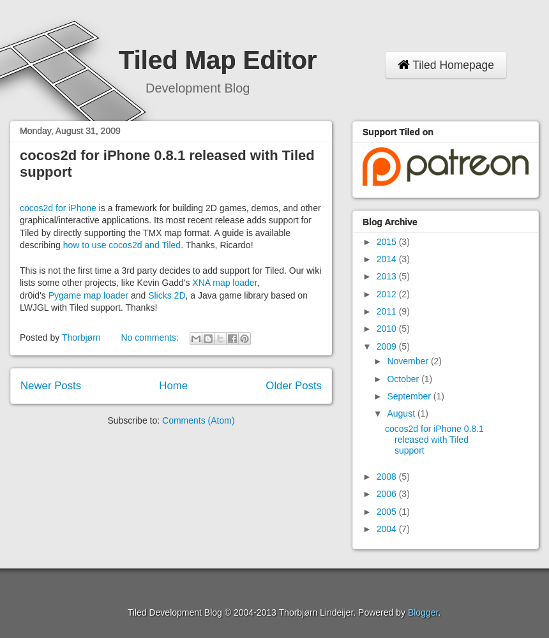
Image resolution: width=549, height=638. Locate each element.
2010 (388, 328)
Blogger (423, 612)
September (410, 396)
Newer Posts (50, 386)
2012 (388, 294)
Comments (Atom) (198, 420)
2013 (388, 276)
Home (173, 386)
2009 (388, 346)
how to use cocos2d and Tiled (122, 245)
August (402, 413)
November (408, 361)
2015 (388, 242)
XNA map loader (224, 283)
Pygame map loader (88, 295)
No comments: (151, 337)
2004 (388, 529)
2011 (388, 311)
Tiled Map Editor (218, 60)
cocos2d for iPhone (58, 208)
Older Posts (294, 386)
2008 (388, 476)
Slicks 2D (166, 295)
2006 (388, 494)
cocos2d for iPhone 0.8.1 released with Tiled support (434, 440)
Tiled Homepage (446, 65)
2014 (388, 259)
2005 (388, 512)
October (404, 379)
